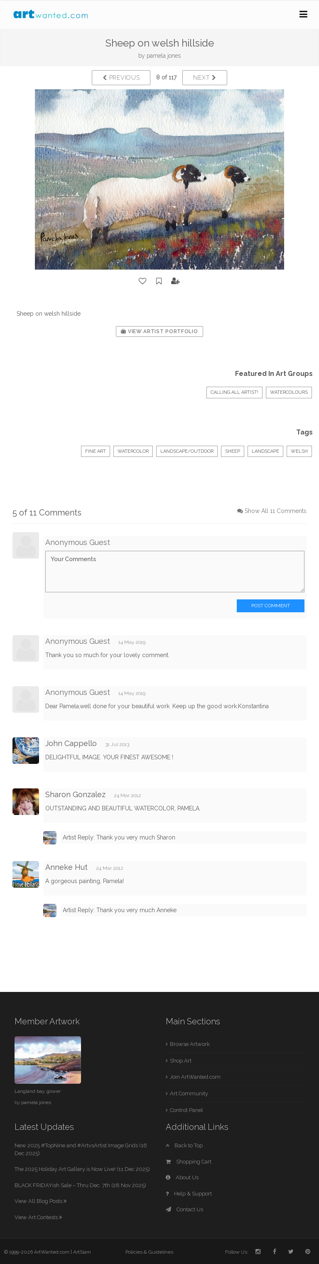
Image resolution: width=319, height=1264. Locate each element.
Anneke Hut (66, 867)
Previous (121, 77)
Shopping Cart (188, 1161)
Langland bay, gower (38, 1091)
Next (204, 77)
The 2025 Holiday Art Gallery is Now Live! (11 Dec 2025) (82, 1169)
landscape (265, 451)
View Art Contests (38, 1217)
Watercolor (133, 451)
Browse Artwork (190, 1044)
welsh (299, 451)
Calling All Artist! (234, 392)
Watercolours (289, 392)
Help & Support (189, 1193)
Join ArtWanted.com (195, 1077)
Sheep (232, 451)
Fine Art (95, 451)
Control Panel (186, 1110)
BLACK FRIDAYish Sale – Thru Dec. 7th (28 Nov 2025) (80, 1185)
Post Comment (270, 606)
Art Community (189, 1093)
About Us (182, 1177)
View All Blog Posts (40, 1201)
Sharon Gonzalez (75, 794)
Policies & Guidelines (149, 1252)
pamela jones (164, 55)
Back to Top (184, 1145)
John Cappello (71, 743)
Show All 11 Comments (276, 511)
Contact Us (184, 1209)
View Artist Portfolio (159, 331)
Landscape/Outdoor (186, 451)
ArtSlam (82, 1252)
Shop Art (180, 1061)
